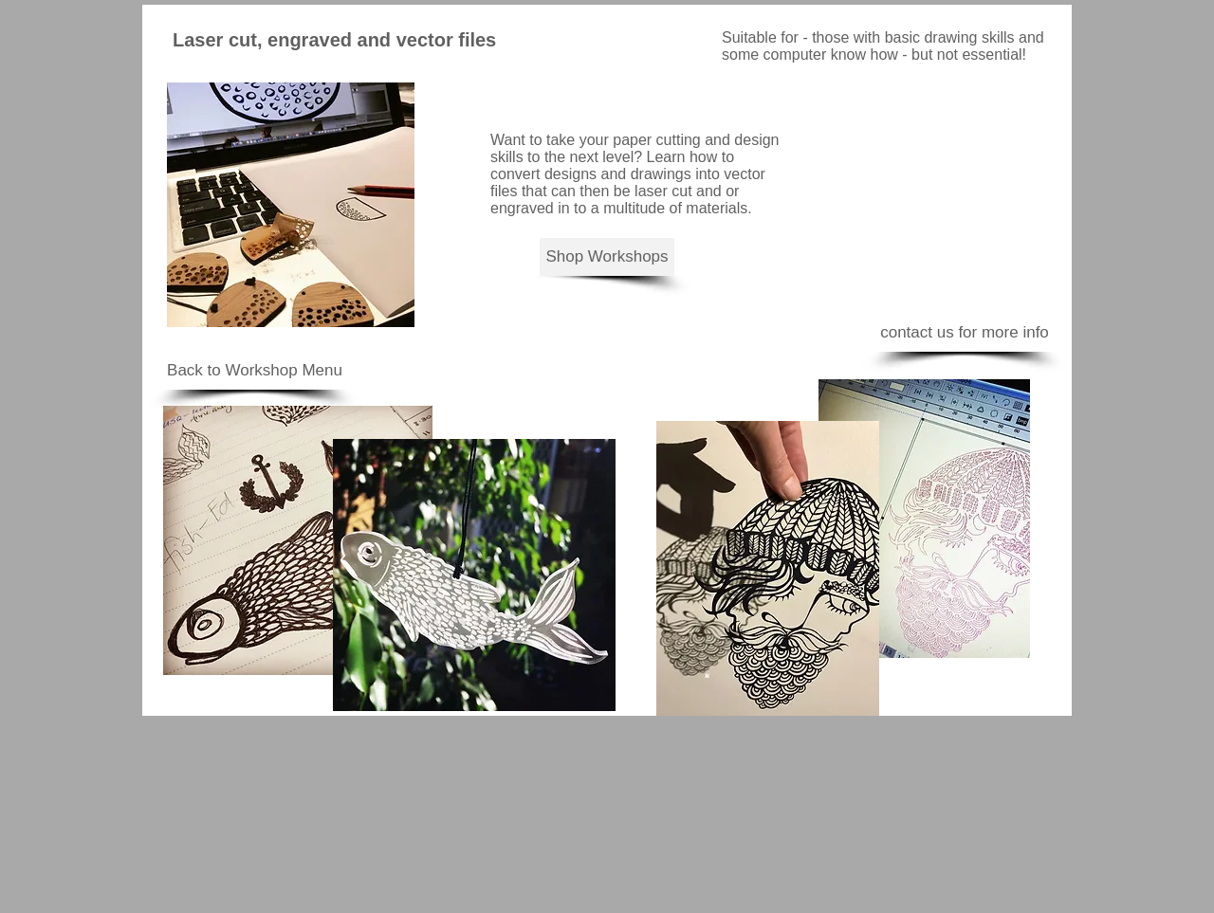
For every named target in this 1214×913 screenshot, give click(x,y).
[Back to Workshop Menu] (254, 371)
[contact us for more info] (964, 333)
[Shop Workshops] (607, 257)
